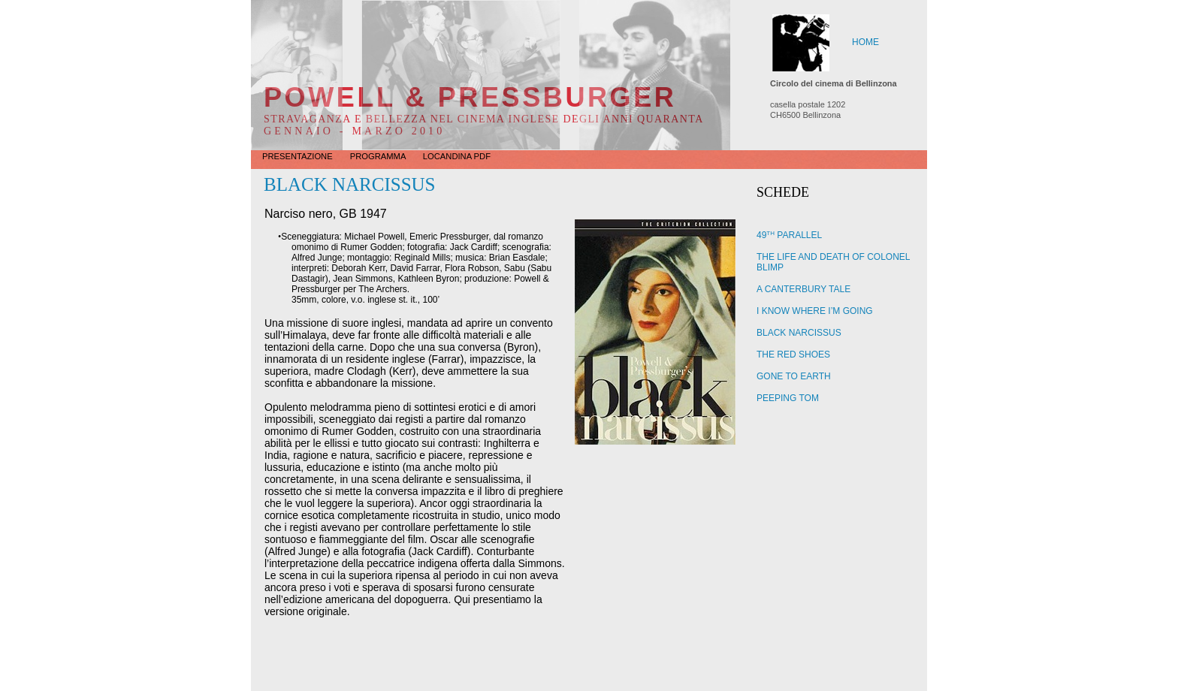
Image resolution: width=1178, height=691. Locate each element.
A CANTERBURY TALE (803, 289)
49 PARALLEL (789, 235)
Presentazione (298, 156)
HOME (865, 42)
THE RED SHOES (793, 354)
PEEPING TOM (788, 398)
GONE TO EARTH (794, 376)
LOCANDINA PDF (457, 156)
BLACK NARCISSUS (799, 332)
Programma (379, 156)
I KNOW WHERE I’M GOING (815, 311)
